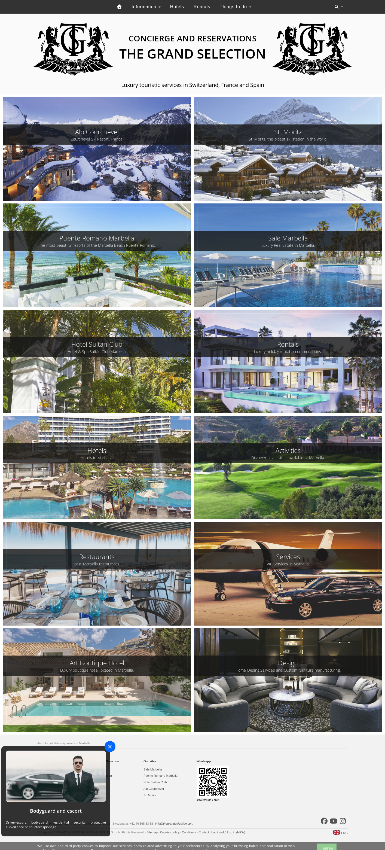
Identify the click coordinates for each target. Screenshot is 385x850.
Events (95, 801)
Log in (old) (219, 832)
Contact (204, 832)
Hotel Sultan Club (155, 782)
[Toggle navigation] (339, 7)
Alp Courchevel (153, 788)
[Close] (110, 746)
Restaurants (98, 782)
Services (96, 795)
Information (146, 6)
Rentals (202, 6)
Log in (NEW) (236, 832)
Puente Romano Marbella (160, 775)
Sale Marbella (152, 769)
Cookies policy (170, 832)
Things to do (235, 6)
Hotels (177, 6)
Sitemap (152, 832)
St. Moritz (149, 795)
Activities (96, 788)
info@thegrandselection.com (174, 823)
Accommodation (101, 775)
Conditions (189, 832)
